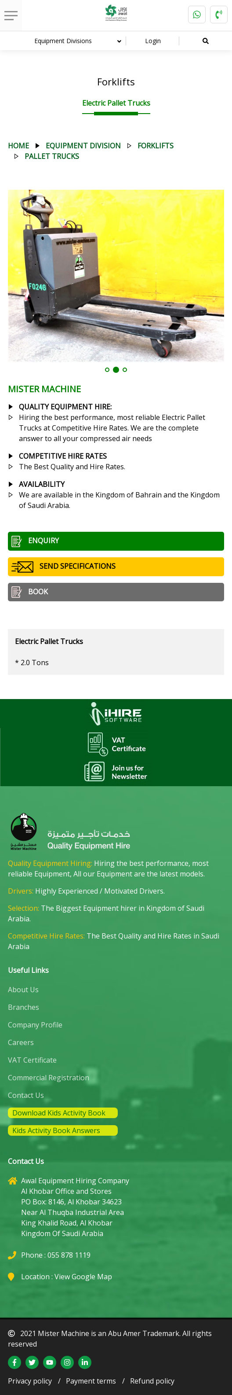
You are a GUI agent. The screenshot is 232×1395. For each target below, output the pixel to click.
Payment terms (91, 1381)
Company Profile (35, 1025)
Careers (21, 1042)
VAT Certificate (32, 1060)
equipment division (83, 146)
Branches (23, 1007)
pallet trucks (52, 156)
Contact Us (26, 1095)
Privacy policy (30, 1381)
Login (153, 41)
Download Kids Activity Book (58, 1113)
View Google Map (83, 1276)
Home (18, 146)
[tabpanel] (116, 276)
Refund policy (152, 1381)
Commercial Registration (48, 1077)
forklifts (156, 146)
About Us (23, 989)
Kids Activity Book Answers (56, 1130)
